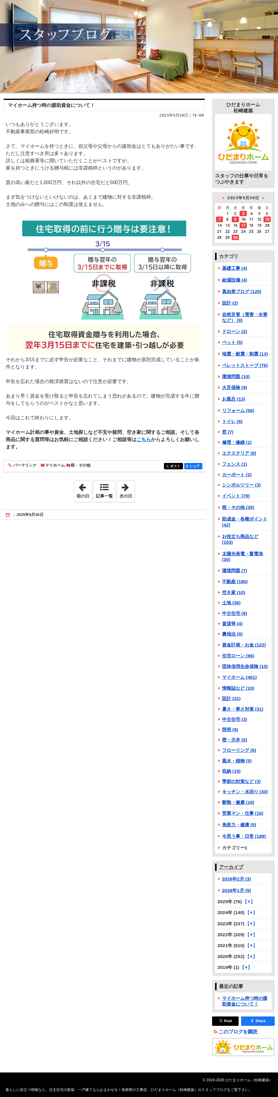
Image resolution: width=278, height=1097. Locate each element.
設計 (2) (230, 303)
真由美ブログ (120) (241, 291)
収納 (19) (231, 771)
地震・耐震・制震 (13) (245, 353)
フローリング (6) (239, 750)
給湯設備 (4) (234, 280)
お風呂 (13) (233, 398)
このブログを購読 (238, 1031)
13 (267, 219)
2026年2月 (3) (236, 878)
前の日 (84, 489)
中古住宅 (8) (234, 613)
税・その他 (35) (238, 507)
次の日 (127, 489)
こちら (143, 439)
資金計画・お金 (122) (244, 644)
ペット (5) (232, 342)
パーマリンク (24, 465)
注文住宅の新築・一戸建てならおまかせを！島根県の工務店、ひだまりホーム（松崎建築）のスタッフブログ (139, 46)
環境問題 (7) (234, 570)
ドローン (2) (234, 331)
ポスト (176, 466)
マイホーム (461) (239, 677)
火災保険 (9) (234, 387)
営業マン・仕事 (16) (242, 813)
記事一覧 (104, 496)
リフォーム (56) (238, 410)
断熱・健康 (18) (238, 802)
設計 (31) (231, 698)
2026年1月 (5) (236, 890)
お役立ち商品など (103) (240, 539)
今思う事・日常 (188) (244, 836)
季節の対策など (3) (241, 781)
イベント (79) (236, 495)
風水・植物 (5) (237, 760)
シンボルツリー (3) (241, 484)
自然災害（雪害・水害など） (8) (244, 317)
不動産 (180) (235, 581)
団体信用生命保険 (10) (245, 666)
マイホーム (55, 465)
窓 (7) (228, 432)
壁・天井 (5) (234, 739)
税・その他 (80, 465)
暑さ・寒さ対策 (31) (242, 709)
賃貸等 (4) (232, 623)
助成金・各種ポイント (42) (244, 521)
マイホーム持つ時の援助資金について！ (51, 105)
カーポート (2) (237, 474)
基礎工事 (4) (234, 268)
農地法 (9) (232, 633)
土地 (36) (231, 602)
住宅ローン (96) (238, 655)
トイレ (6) (232, 421)
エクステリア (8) (239, 453)
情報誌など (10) (238, 688)
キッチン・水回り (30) (245, 791)
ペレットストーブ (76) (245, 365)
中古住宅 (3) (234, 719)
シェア (195, 466)
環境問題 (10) (236, 376)
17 (243, 225)
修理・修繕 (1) (237, 442)
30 (235, 237)
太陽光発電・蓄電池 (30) (242, 556)
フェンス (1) (234, 464)
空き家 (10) (233, 592)
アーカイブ (231, 867)
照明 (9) (230, 729)
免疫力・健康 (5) (239, 824)
